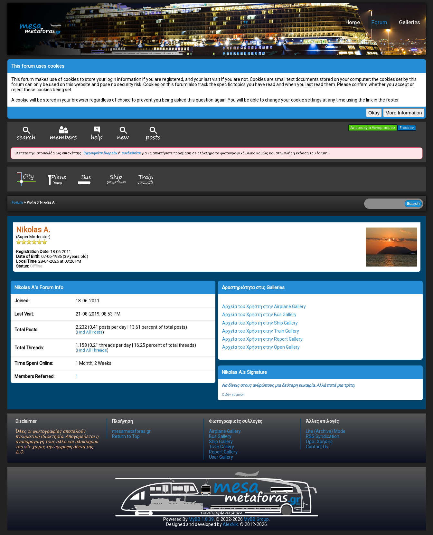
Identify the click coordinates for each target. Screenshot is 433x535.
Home (352, 22)
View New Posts (123, 133)
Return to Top (126, 436)
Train (146, 178)
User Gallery (221, 457)
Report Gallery (223, 451)
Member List (63, 133)
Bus (86, 178)
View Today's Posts (153, 133)
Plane (56, 178)
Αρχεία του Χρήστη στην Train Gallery (260, 331)
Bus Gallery (220, 436)
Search (26, 133)
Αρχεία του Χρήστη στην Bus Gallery (259, 314)
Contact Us (317, 446)
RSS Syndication (322, 436)
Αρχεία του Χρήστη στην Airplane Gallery (264, 306)
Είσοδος (407, 128)
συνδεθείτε (131, 153)
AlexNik (230, 524)
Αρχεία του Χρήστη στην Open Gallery (261, 347)
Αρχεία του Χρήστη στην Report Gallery (262, 339)
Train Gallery (221, 446)
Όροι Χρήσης (319, 441)
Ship (116, 178)
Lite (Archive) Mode (325, 431)
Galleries (409, 22)
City (26, 178)
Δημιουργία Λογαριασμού (372, 128)
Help (97, 133)
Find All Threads (92, 350)
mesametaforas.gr (131, 431)
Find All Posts (89, 332)
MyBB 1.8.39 (201, 519)
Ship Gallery (221, 441)
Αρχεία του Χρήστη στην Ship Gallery (260, 323)
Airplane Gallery (225, 431)
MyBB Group (256, 519)
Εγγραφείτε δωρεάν (100, 153)
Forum (379, 22)
